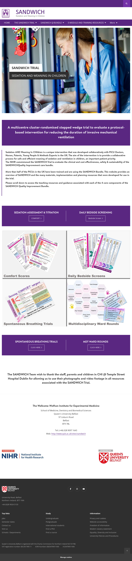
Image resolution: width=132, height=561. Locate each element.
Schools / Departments (11, 532)
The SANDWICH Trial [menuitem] (24, 22)
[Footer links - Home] (10, 489)
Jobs (3, 518)
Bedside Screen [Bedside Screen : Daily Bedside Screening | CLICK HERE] (94, 218)
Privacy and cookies (98, 518)
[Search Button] (126, 3)
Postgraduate (51, 522)
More (112, 22)
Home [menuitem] (7, 22)
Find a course (51, 532)
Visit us (5, 529)
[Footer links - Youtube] (83, 489)
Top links (6, 514)
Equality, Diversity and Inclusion (103, 532)
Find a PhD (50, 529)
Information (95, 514)
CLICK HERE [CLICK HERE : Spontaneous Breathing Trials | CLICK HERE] (35, 347)
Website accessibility (98, 522)
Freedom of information (100, 525)
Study (48, 514)
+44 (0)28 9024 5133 (10, 504)
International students (55, 525)
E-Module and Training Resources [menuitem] (86, 22)
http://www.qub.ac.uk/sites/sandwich (68, 433)
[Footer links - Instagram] (77, 489)
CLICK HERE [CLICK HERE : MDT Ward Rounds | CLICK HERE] (95, 347)
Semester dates (8, 522)
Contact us (6, 525)
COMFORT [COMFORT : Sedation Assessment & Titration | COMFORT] (35, 218)
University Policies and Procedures (104, 536)
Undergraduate (52, 518)
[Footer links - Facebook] (70, 489)
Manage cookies (66, 557)
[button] (3, 73)
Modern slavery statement (101, 529)
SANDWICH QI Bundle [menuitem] (51, 22)
